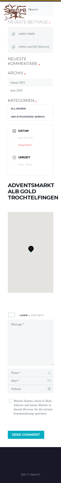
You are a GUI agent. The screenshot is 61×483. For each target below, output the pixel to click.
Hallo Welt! (27, 34)
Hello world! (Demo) (34, 47)
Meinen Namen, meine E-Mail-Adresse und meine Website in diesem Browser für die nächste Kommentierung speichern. (33, 407)
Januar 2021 (17, 82)
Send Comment (26, 435)
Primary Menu (54, 12)
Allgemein (18, 108)
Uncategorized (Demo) (28, 116)
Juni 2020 (16, 90)
